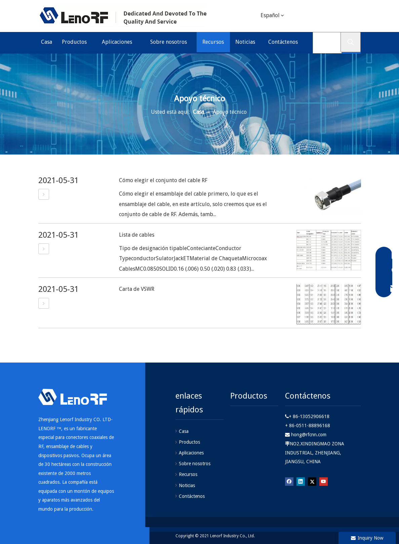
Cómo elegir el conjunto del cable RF (163, 180)
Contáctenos (192, 496)
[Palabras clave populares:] (351, 42)
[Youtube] (350, 16)
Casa (184, 431)
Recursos (188, 474)
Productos (189, 442)
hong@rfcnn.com (308, 434)
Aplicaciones (191, 452)
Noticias (187, 485)
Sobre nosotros (194, 463)
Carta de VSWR (136, 289)
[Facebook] (289, 481)
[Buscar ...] (327, 43)
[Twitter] (336, 16)
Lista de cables (136, 235)
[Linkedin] (322, 16)
